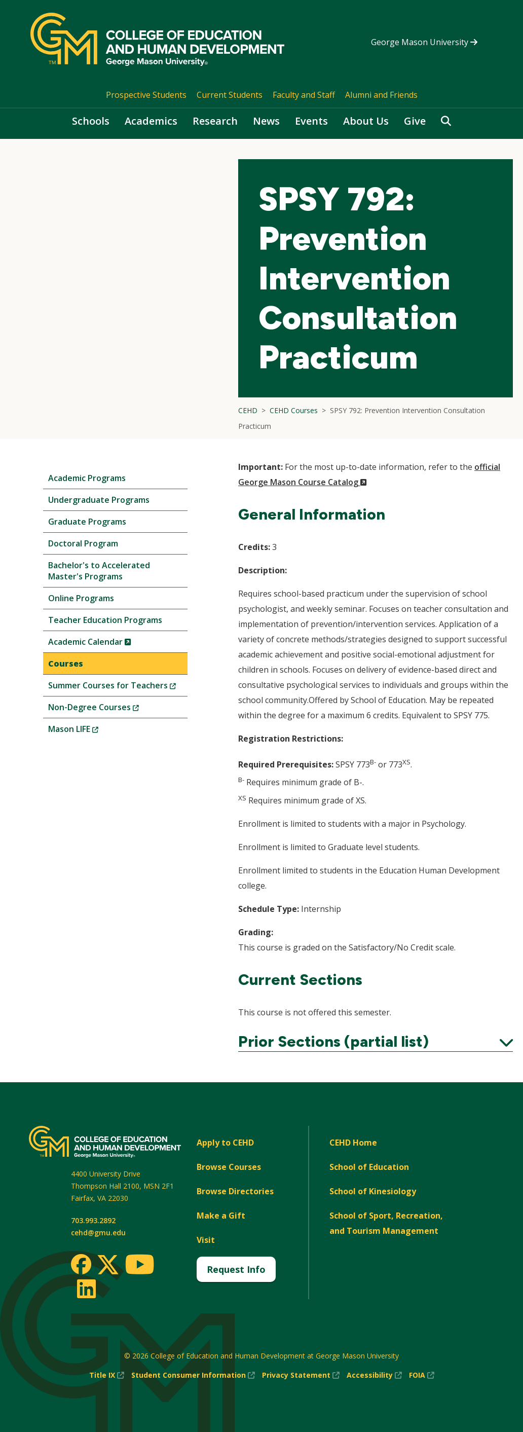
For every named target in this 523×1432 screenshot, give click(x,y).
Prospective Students (146, 94)
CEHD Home (353, 1142)
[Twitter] (108, 1265)
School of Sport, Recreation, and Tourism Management (386, 1223)
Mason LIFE (90, 731)
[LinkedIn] (86, 1288)
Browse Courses (229, 1166)
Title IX (106, 1375)
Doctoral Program (83, 543)
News (266, 121)
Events (311, 121)
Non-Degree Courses (110, 709)
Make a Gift (221, 1215)
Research (215, 121)
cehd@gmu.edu (98, 1232)
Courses (65, 663)
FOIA (421, 1375)
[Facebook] (81, 1264)
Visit (206, 1239)
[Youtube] (140, 1266)
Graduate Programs (87, 521)
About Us (366, 121)
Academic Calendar (106, 644)
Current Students (230, 94)
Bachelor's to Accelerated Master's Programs (99, 571)
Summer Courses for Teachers (118, 687)
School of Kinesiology (372, 1191)
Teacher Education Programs (105, 620)
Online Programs (81, 598)
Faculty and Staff (304, 94)
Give (415, 121)
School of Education (369, 1166)
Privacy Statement (301, 1375)
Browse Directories (235, 1191)
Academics (151, 121)
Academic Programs (87, 478)
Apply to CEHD (225, 1142)
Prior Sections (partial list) (375, 1041)
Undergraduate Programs (99, 499)
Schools (90, 121)
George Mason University (424, 42)
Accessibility (374, 1375)
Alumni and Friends (381, 94)
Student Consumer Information (193, 1375)
